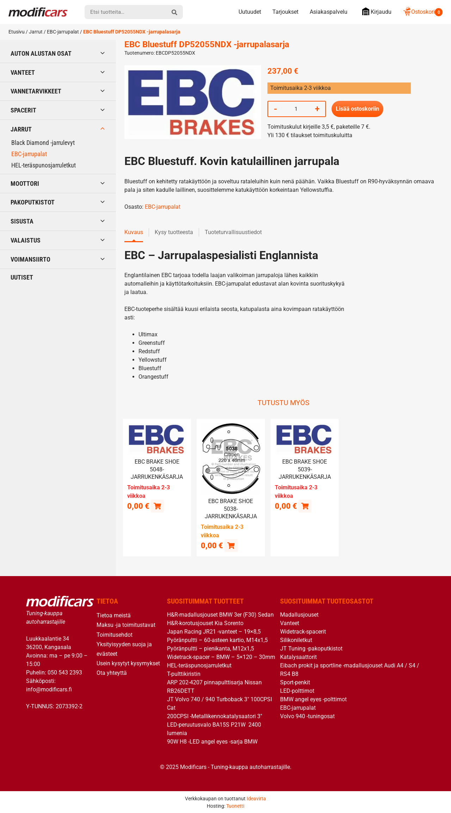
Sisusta (22, 221)
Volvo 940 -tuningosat (307, 716)
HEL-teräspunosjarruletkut (43, 165)
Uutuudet (250, 11)
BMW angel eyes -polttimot (313, 699)
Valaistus (26, 240)
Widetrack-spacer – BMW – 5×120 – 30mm (221, 657)
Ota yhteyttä (112, 673)
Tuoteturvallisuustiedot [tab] (233, 232)
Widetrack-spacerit (303, 631)
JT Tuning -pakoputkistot (311, 648)
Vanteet (23, 72)
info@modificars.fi (49, 689)
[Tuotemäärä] (296, 109)
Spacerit (23, 110)
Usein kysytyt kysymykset (128, 663)
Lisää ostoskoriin (357, 108)
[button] (230, 545)
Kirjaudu (375, 11)
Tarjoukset (285, 11)
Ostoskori (423, 12)
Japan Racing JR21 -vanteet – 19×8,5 (214, 631)
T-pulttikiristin (183, 674)
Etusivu (16, 32)
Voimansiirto (30, 259)
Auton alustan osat (41, 53)
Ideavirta (256, 798)
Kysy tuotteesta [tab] (174, 232)
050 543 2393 (65, 672)
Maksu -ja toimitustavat (126, 625)
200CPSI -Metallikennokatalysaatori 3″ (214, 716)
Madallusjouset (299, 614)
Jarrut (36, 32)
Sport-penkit (295, 682)
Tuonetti (235, 805)
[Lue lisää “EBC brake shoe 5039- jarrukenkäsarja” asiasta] (304, 505)
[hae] (174, 12)
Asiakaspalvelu (328, 11)
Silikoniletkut (296, 640)
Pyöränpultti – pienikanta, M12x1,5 (210, 648)
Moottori (25, 183)
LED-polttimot (297, 690)
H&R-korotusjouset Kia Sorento (205, 623)
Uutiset (22, 277)
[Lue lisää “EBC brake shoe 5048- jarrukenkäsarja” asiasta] (157, 505)
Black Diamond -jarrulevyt (43, 142)
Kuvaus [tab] (133, 232)
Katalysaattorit (298, 657)
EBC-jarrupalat (63, 32)
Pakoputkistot (33, 202)
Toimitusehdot (114, 634)
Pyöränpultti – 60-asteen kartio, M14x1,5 (217, 640)
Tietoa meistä (114, 615)
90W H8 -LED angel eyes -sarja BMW (212, 741)
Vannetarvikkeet (36, 91)
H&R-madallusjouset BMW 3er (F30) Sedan (220, 614)
